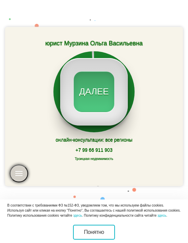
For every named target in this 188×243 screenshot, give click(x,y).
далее (94, 91)
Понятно (94, 232)
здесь (77, 215)
